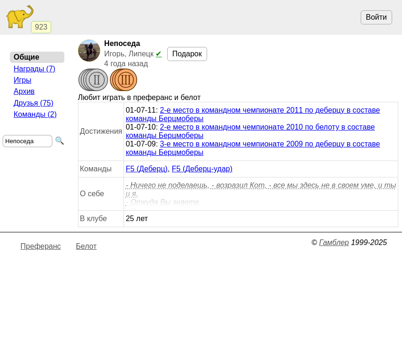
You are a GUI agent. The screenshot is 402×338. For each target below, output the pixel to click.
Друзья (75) (34, 103)
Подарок (187, 54)
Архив (24, 91)
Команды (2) (35, 114)
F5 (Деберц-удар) (202, 169)
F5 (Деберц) (147, 169)
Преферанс (41, 246)
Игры (22, 80)
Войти (376, 17)
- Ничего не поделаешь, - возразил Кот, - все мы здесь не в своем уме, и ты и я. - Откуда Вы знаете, (261, 193)
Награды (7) (34, 69)
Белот (86, 246)
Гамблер (334, 242)
